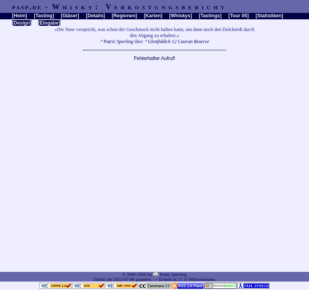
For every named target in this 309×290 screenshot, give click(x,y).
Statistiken (269, 16)
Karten (153, 16)
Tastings (210, 16)
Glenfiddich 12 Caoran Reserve (178, 41)
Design (22, 23)
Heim (19, 16)
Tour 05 (238, 16)
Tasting (43, 16)
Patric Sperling (118, 41)
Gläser (69, 16)
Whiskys (181, 16)
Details (95, 16)
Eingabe (49, 23)
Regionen (124, 16)
